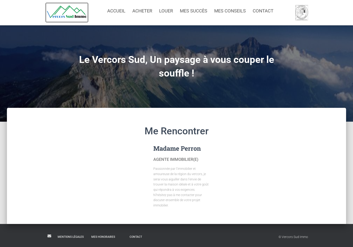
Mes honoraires (103, 236)
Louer (166, 11)
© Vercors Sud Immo (293, 237)
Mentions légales (71, 236)
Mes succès (193, 11)
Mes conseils (230, 11)
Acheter (142, 11)
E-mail (49, 236)
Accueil (116, 11)
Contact (263, 11)
